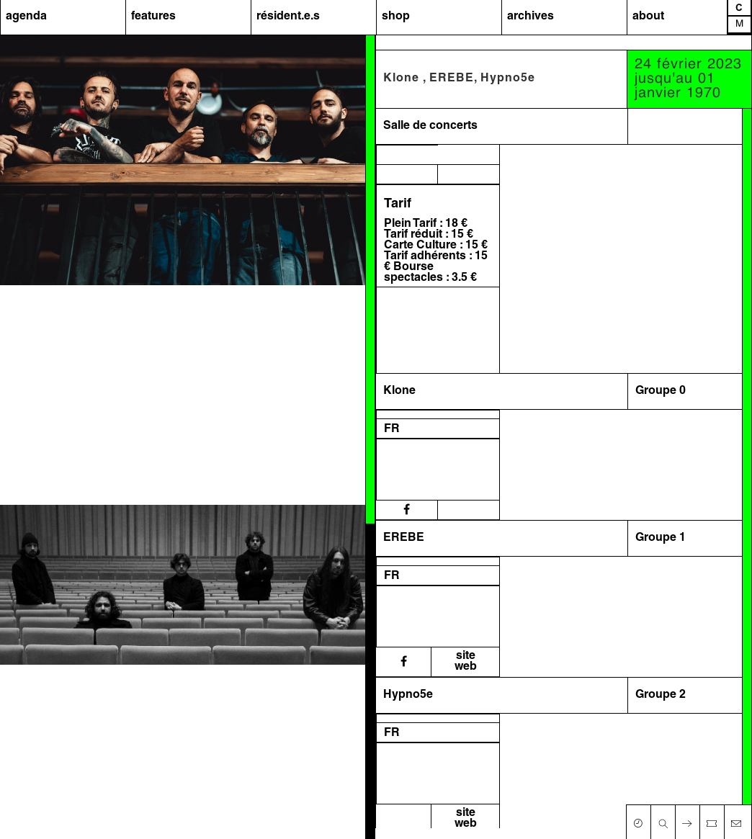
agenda (26, 17)
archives (530, 17)
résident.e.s (288, 17)
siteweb (466, 661)
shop (396, 17)
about (648, 17)
